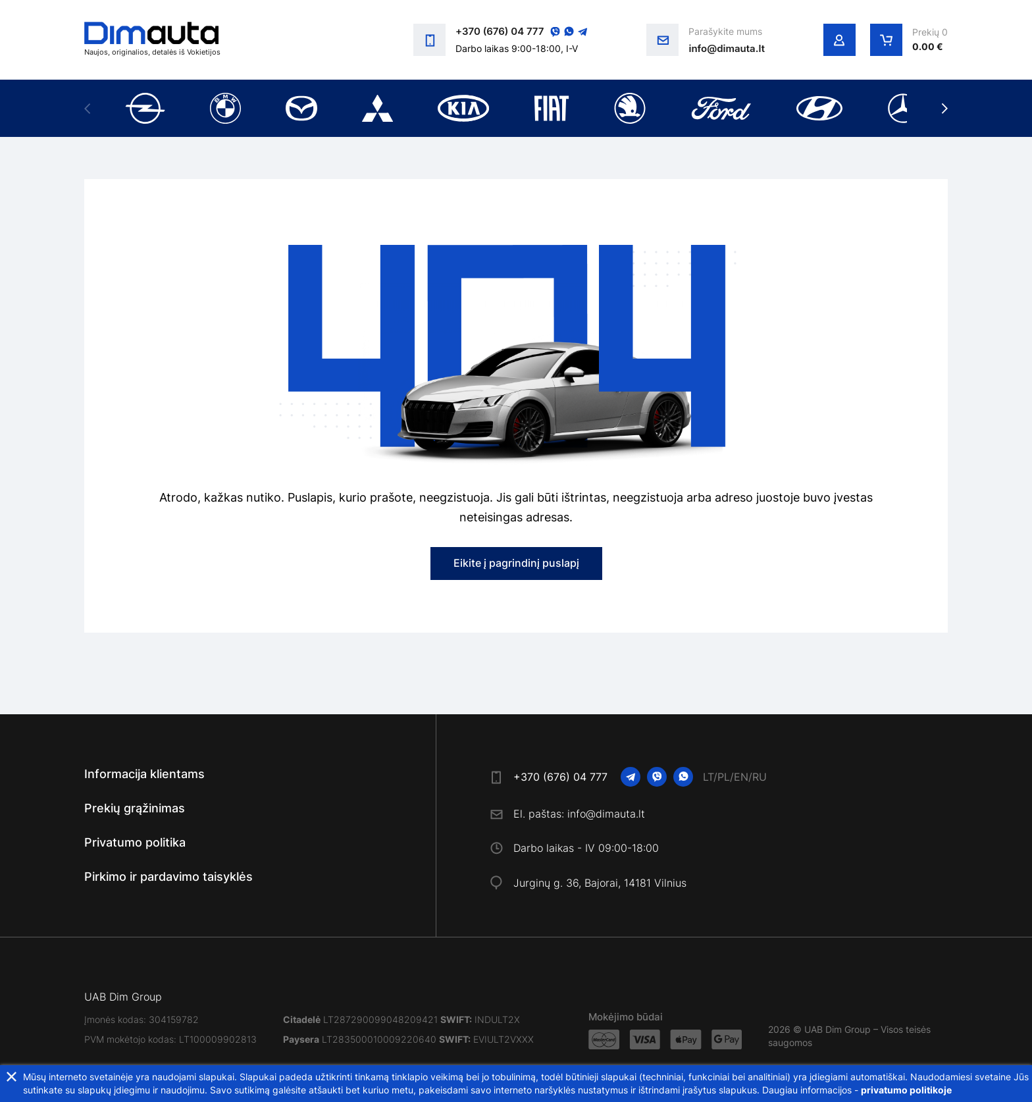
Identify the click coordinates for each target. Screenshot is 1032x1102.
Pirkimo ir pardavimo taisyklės (168, 876)
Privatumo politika (135, 842)
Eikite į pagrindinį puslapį (516, 562)
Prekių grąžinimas (134, 808)
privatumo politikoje (906, 1089)
